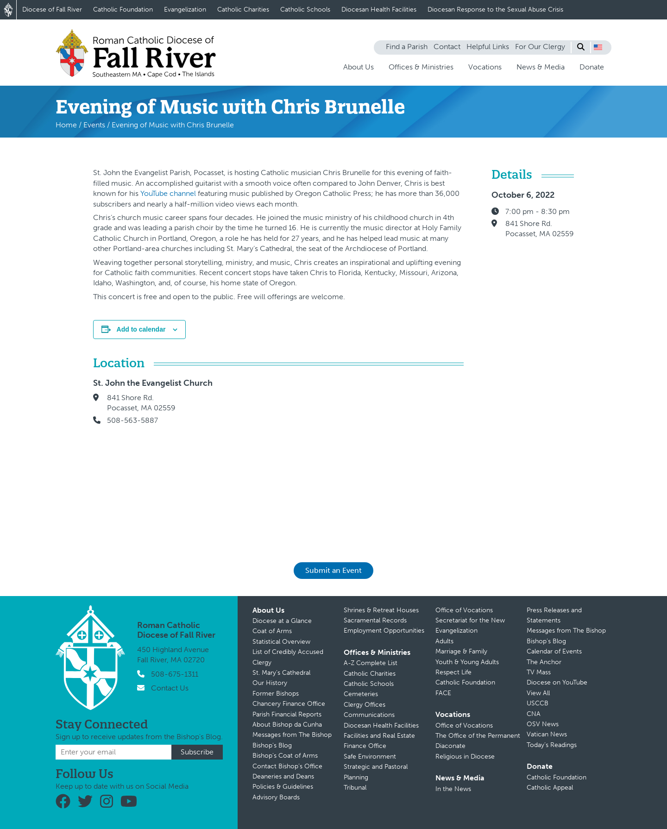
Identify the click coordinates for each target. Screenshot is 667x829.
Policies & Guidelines (282, 787)
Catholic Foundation (123, 9)
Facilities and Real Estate (379, 736)
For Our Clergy (540, 46)
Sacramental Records (375, 620)
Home (66, 124)
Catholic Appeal (550, 787)
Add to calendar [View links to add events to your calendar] (141, 329)
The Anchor (544, 662)
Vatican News (547, 734)
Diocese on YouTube (557, 682)
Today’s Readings (552, 745)
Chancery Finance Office (288, 704)
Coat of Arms (272, 631)
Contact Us (170, 688)
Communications (369, 715)
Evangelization (185, 9)
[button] (598, 47)
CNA (534, 714)
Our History (269, 683)
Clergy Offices (364, 705)
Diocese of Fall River (52, 9)
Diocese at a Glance (282, 621)
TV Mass (539, 672)
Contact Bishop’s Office (287, 766)
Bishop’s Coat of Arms (285, 756)
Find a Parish (407, 46)
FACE (443, 693)
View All (538, 693)
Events (94, 124)
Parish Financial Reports (286, 714)
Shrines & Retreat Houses (381, 610)
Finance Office (365, 746)
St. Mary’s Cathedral (281, 673)
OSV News (543, 724)
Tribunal (355, 787)
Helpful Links (487, 46)
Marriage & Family (461, 651)
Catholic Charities (243, 9)
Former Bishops (275, 693)
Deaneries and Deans (283, 776)
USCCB (537, 703)
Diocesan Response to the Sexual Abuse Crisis (495, 9)
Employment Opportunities (384, 630)
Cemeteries (361, 694)
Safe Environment (370, 756)
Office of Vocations (464, 610)
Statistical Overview (281, 642)
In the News (453, 789)
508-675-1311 (174, 674)
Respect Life (453, 672)
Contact (447, 46)
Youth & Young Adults (467, 662)
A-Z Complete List (370, 663)
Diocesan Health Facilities (378, 9)
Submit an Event (333, 570)
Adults (444, 641)
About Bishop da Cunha (287, 725)
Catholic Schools (305, 9)
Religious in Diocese (465, 756)
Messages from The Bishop (292, 735)
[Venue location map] (347, 457)
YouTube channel (168, 193)
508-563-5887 (132, 420)
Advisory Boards (276, 797)
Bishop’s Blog (272, 745)
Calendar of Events (554, 651)
